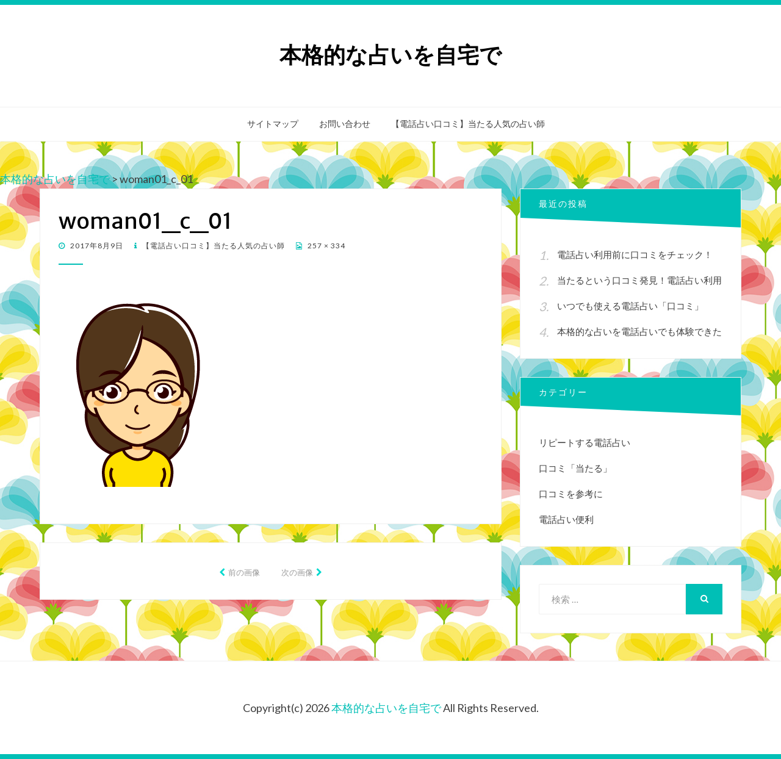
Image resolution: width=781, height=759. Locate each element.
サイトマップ (272, 123)
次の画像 (297, 572)
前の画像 (244, 572)
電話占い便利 (566, 519)
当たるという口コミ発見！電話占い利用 (639, 280)
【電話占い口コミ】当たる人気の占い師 (468, 123)
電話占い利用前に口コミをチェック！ (635, 254)
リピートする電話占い (584, 442)
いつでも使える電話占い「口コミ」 (630, 305)
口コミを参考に (571, 493)
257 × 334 (325, 245)
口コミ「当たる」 (575, 467)
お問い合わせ (344, 123)
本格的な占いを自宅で (390, 55)
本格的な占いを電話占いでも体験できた (639, 331)
